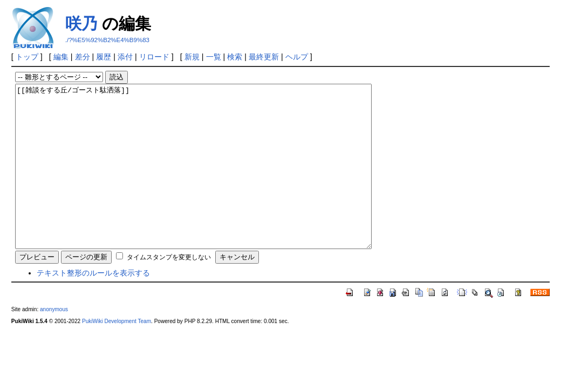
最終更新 (264, 56)
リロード (154, 56)
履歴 (103, 56)
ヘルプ (296, 56)
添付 (125, 56)
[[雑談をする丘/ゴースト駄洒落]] (215, 182)
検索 (234, 56)
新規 (192, 56)
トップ (27, 56)
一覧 (213, 56)
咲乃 (81, 23)
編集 (61, 56)
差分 (82, 56)
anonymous (54, 342)
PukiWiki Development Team (116, 354)
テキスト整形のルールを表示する (93, 305)
